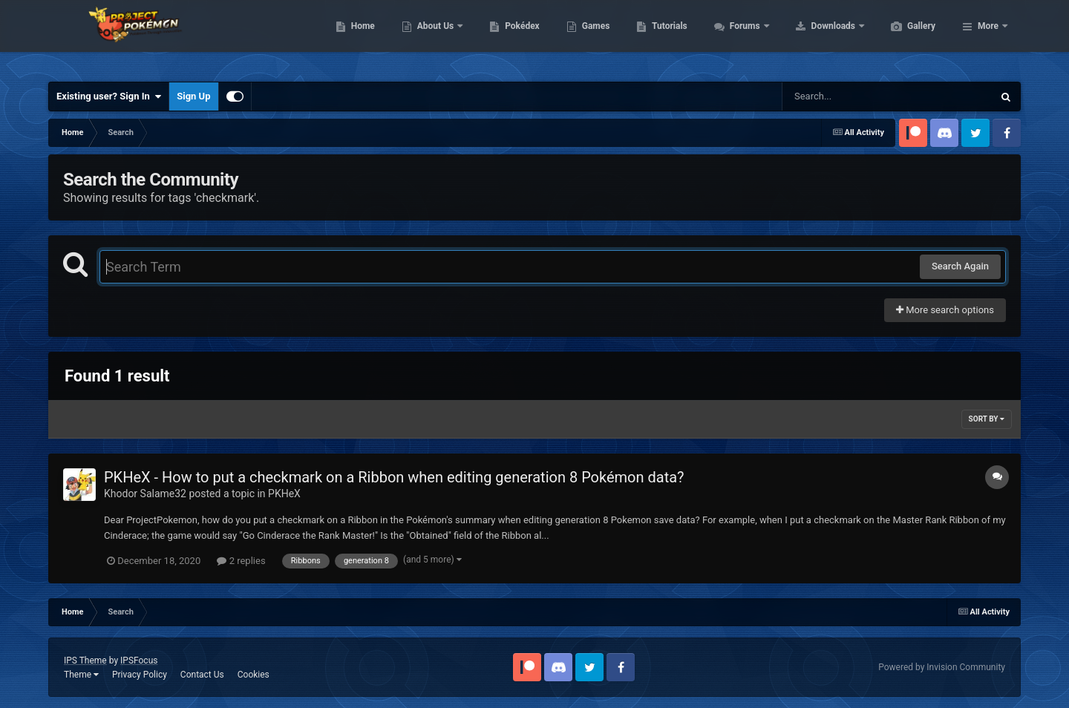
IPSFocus (138, 660)
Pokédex (592, 37)
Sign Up (193, 96)
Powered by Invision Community (941, 667)
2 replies (241, 560)
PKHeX (284, 493)
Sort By (986, 419)
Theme (81, 674)
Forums (816, 37)
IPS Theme (85, 660)
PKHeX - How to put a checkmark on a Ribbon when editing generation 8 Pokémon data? (394, 477)
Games (666, 37)
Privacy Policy (139, 674)
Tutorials (739, 37)
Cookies (253, 674)
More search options (945, 309)
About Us (506, 37)
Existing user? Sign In (108, 96)
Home (433, 37)
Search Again (960, 266)
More (988, 37)
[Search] (850, 96)
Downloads (904, 37)
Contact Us (202, 674)
